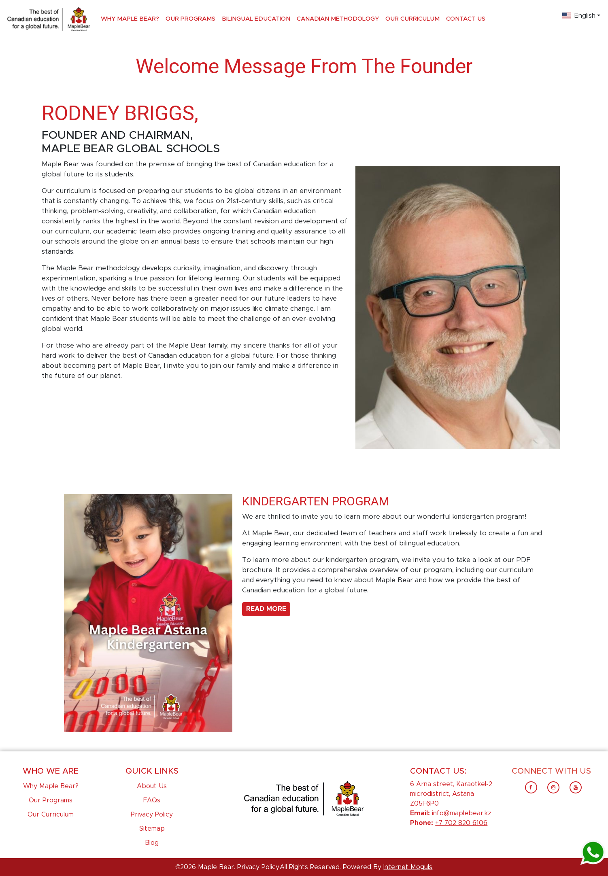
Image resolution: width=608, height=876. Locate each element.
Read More (266, 609)
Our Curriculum (412, 19)
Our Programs (190, 19)
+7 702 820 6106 (461, 823)
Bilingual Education (256, 19)
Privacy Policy (152, 814)
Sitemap (152, 828)
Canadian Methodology (338, 19)
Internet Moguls (407, 867)
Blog (152, 843)
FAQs (151, 800)
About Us (152, 786)
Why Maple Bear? (130, 19)
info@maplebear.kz (461, 813)
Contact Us (465, 19)
